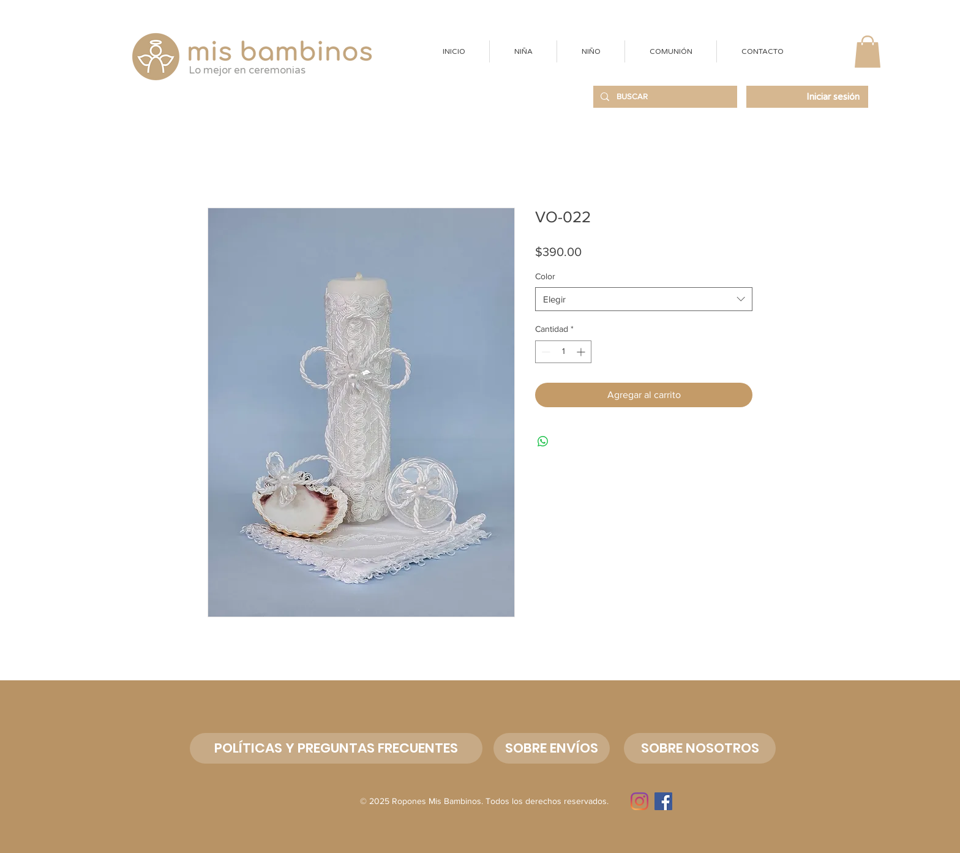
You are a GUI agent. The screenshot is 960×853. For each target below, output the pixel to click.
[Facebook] (663, 801)
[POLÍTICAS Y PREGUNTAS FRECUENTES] (336, 748)
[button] (523, 51)
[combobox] (643, 299)
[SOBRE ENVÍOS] (551, 748)
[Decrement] (544, 352)
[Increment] (582, 352)
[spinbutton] (563, 352)
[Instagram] (639, 801)
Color (545, 276)
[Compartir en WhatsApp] (543, 441)
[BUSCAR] (664, 97)
